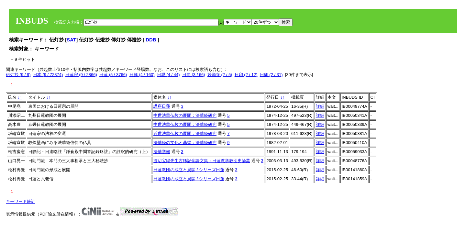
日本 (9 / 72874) (48, 74)
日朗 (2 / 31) (271, 74)
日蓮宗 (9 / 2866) (81, 74)
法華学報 (161, 151)
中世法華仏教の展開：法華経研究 (184, 115)
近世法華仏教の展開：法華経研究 (184, 133)
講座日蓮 (161, 106)
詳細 (320, 106)
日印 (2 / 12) (246, 74)
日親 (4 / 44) (168, 74)
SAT (71, 39)
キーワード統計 (20, 201)
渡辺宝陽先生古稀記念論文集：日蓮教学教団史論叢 (201, 160)
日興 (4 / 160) (142, 74)
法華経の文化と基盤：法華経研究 (184, 142)
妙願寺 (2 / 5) (219, 74)
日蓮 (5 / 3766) (113, 74)
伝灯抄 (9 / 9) (18, 74)
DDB (152, 39)
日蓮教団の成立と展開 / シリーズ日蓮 (188, 169)
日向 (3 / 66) (193, 74)
